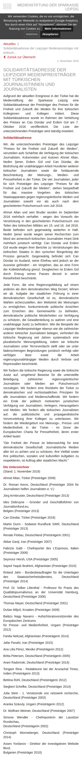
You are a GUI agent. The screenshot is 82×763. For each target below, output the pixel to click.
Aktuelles (9, 44)
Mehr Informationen (58, 28)
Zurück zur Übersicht (19, 57)
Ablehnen (32, 34)
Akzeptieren (50, 34)
